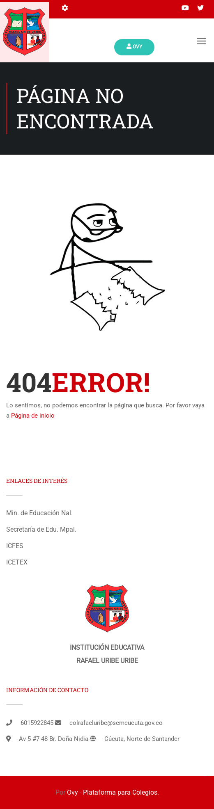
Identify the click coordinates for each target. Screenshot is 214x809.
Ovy (134, 46)
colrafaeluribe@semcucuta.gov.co (116, 723)
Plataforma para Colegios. (121, 792)
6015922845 (37, 723)
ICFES (14, 546)
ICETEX (17, 562)
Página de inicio (33, 415)
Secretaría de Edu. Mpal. (41, 529)
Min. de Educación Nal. (39, 513)
